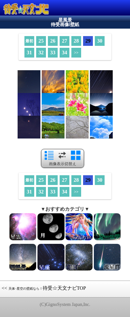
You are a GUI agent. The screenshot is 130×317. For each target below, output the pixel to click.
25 (41, 41)
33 (52, 52)
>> (76, 52)
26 (52, 41)
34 (64, 52)
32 (41, 52)
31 (29, 52)
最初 (29, 41)
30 (99, 41)
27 (64, 41)
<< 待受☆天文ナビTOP (44, 288)
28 (76, 41)
